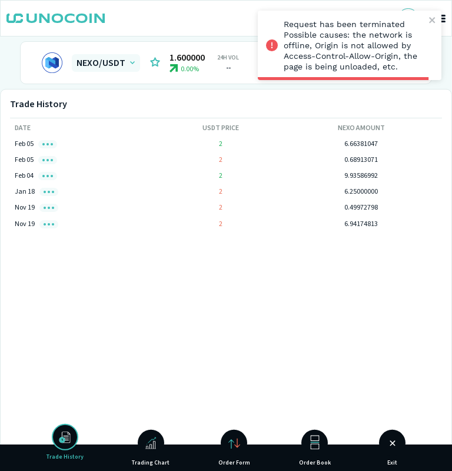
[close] (432, 20)
